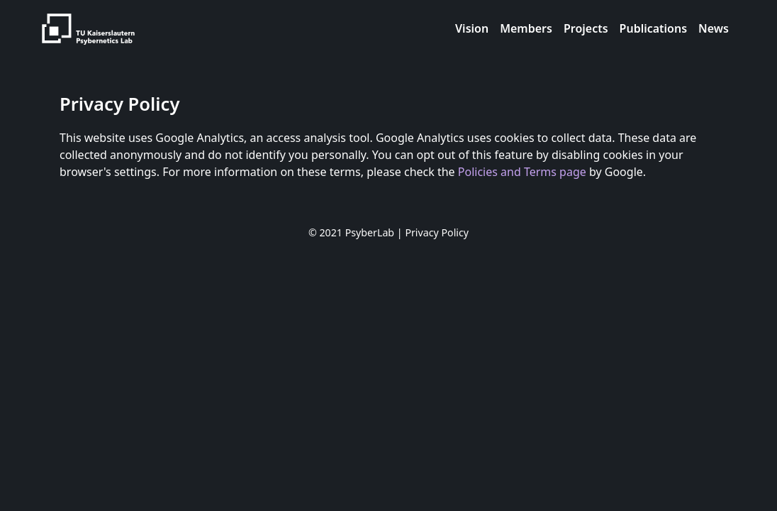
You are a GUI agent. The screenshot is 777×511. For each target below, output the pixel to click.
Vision (471, 28)
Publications (654, 28)
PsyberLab (369, 232)
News (713, 28)
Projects (586, 28)
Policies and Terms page (522, 172)
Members (526, 28)
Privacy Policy (437, 232)
